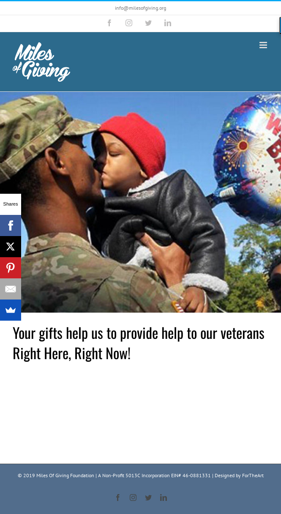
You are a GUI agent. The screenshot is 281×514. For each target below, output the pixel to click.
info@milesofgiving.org (140, 8)
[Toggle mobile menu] (263, 45)
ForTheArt (253, 475)
